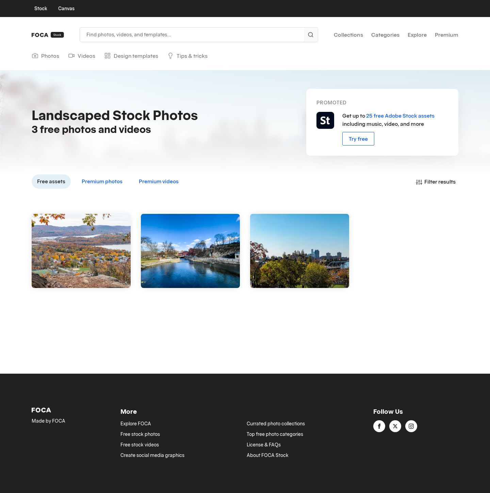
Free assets (51, 181)
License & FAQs (264, 445)
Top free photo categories (275, 434)
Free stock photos (140, 434)
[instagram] (411, 426)
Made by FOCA (48, 421)
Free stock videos (139, 445)
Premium (446, 34)
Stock (40, 8)
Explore (417, 34)
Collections (348, 34)
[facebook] (379, 426)
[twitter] (395, 426)
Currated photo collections (276, 424)
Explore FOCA (135, 424)
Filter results (436, 181)
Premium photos (102, 181)
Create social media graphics (152, 455)
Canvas (66, 8)
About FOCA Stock (268, 455)
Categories (385, 34)
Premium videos (159, 181)
